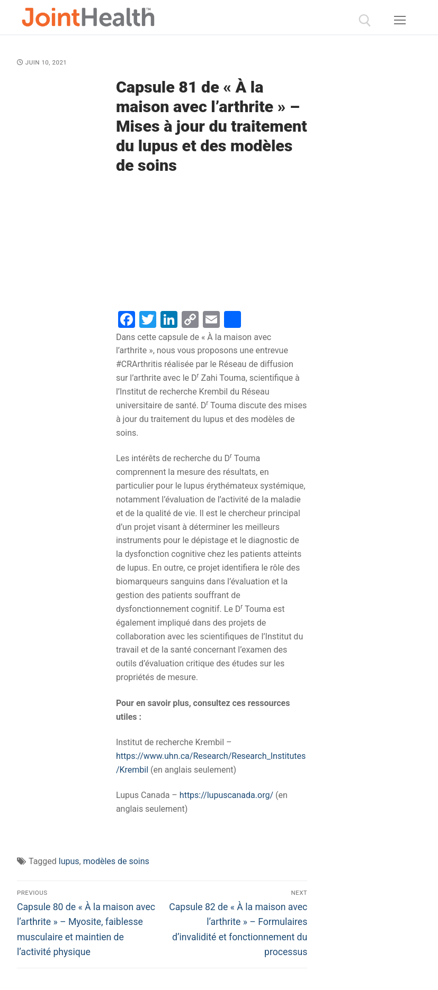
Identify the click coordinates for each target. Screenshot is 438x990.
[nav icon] (400, 21)
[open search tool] (365, 20)
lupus (69, 861)
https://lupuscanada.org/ (226, 795)
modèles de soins (116, 861)
